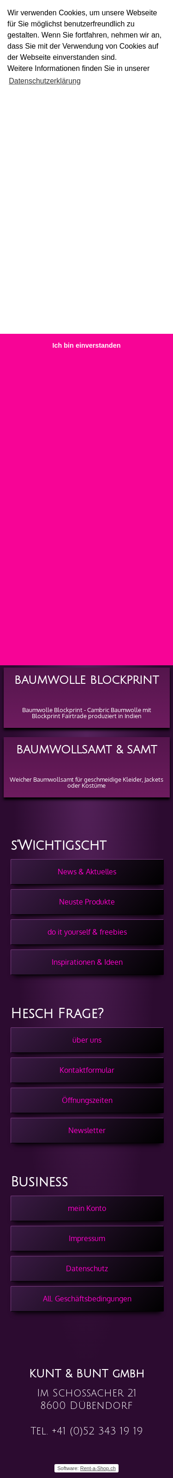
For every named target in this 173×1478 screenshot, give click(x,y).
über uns (86, 1040)
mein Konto (87, 1208)
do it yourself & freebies (87, 931)
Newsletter (87, 1130)
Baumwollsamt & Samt (86, 750)
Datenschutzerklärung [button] (45, 81)
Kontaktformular (87, 1070)
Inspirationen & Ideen (87, 962)
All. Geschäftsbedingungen (87, 1298)
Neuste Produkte (87, 901)
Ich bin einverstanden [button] (87, 345)
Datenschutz (87, 1268)
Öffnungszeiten (87, 1100)
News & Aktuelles (87, 871)
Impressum (87, 1238)
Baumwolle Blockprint (86, 680)
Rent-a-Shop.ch (98, 1468)
